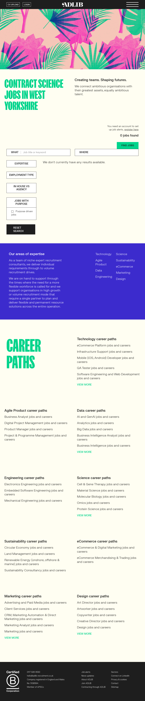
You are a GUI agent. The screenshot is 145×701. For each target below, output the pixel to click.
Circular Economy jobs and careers (28, 548)
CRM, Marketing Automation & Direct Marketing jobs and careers (30, 617)
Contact (114, 683)
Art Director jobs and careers (97, 603)
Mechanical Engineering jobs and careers (33, 501)
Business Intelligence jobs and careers (103, 446)
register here (131, 129)
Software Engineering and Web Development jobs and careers (108, 376)
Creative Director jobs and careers (100, 621)
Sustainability (125, 260)
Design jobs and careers (94, 627)
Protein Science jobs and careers (100, 509)
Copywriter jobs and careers (96, 615)
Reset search (18, 229)
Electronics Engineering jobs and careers (33, 484)
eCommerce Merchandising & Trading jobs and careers (106, 560)
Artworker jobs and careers (96, 609)
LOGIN (27, 5)
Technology (103, 254)
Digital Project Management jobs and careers (35, 423)
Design (121, 279)
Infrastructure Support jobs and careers (104, 352)
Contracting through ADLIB (93, 687)
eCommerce (124, 267)
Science (121, 254)
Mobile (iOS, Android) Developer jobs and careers (105, 360)
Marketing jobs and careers (23, 631)
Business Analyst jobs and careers (28, 417)
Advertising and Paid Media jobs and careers (35, 603)
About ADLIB (87, 679)
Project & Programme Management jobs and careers (35, 437)
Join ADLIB (86, 683)
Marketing (123, 273)
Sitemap (114, 687)
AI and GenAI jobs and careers (98, 417)
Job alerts (85, 672)
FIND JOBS (127, 145)
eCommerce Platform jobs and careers (103, 345)
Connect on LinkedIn (120, 676)
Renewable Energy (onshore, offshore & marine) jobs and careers (31, 562)
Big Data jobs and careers (95, 429)
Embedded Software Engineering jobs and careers (33, 492)
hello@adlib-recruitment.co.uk (40, 676)
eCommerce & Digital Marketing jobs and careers (105, 550)
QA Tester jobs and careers (95, 368)
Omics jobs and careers (93, 503)
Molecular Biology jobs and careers (101, 497)
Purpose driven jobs (22, 213)
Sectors (114, 672)
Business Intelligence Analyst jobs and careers (103, 437)
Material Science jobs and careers (100, 490)
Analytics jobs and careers (95, 423)
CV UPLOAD (13, 5)
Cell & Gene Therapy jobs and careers (103, 484)
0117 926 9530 (33, 672)
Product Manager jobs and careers (28, 429)
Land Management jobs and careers (29, 554)
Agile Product (101, 262)
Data (98, 270)
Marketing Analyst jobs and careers (29, 625)
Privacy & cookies (119, 679)
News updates (87, 676)
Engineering (103, 277)
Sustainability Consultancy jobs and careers (35, 570)
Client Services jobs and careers (26, 609)
